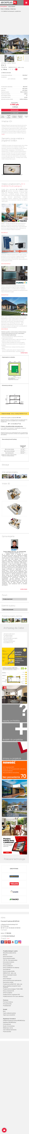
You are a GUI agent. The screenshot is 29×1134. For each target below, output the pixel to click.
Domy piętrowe (6, 961)
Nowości (5, 946)
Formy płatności (7, 1016)
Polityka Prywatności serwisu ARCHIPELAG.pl (14, 1012)
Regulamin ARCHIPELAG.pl (9, 1014)
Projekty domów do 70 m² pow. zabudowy (13, 988)
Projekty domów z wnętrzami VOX (11, 986)
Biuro (4, 1003)
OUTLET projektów (7, 984)
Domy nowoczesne (7, 948)
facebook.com (2, 933)
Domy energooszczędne (9, 950)
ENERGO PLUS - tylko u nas (16, 67)
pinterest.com (9, 933)
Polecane (5, 968)
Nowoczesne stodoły (8, 974)
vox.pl (3, 134)
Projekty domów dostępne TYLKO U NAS (13, 981)
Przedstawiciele (7, 997)
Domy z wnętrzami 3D (8, 982)
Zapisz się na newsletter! (9, 1006)
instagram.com (19, 933)
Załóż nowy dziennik (8, 605)
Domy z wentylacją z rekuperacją (8, 9)
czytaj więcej (24, 352)
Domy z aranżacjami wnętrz (10, 966)
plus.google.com (5, 933)
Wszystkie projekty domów (9, 944)
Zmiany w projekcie (14, 117)
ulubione (13, 63)
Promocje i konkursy (8, 993)
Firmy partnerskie (7, 995)
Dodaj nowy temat (7, 595)
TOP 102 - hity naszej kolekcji (10, 952)
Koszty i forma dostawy (9, 1018)
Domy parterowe (7, 955)
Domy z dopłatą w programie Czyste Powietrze (12, 978)
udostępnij (3, 63)
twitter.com (16, 933)
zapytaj (9, 63)
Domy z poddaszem (8, 957)
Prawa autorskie (7, 1023)
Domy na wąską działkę (8, 963)
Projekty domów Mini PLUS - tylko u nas (12, 976)
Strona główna (3, 6)
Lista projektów (11, 6)
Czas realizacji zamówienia (9, 1021)
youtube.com (12, 933)
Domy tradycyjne (7, 970)
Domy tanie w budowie (8, 954)
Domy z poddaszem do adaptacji (11, 959)
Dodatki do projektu (8, 116)
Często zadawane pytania (9, 1005)
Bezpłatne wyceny (20, 117)
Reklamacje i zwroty (8, 1019)
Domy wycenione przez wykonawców (12, 972)
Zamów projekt (14, 110)
